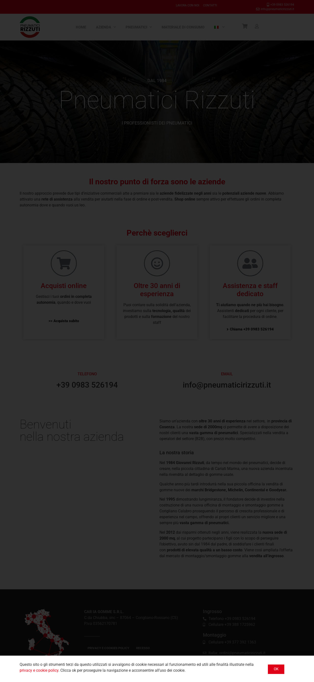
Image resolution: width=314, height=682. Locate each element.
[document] (157, 341)
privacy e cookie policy (39, 673)
